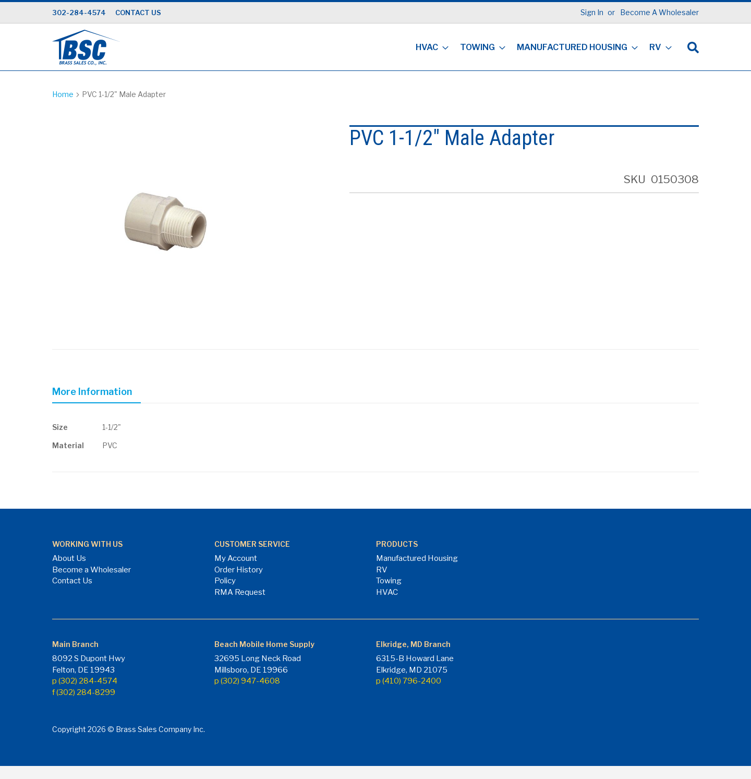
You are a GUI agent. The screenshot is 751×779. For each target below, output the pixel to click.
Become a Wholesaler (91, 569)
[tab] (96, 393)
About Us (69, 558)
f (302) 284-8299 (83, 692)
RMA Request (239, 592)
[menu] (540, 48)
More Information (92, 391)
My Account (235, 558)
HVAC (387, 592)
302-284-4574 (79, 12)
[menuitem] (429, 48)
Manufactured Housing (417, 558)
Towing (389, 580)
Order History (238, 569)
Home (63, 94)
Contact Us (72, 580)
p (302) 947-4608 (247, 681)
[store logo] (86, 47)
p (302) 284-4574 (84, 681)
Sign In (591, 12)
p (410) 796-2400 (408, 681)
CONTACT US (138, 12)
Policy (225, 580)
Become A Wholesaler (659, 12)
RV (381, 569)
